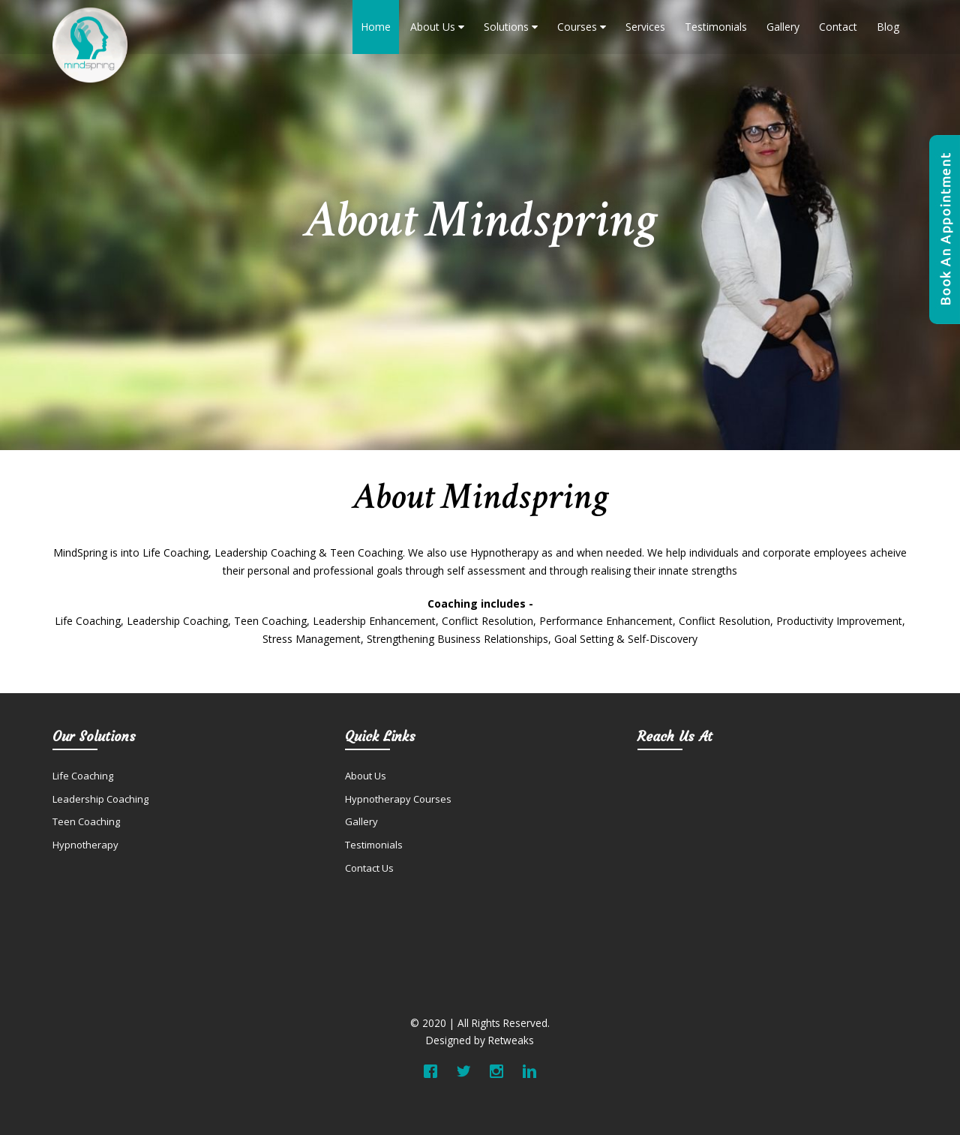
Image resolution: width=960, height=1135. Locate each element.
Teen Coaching (86, 821)
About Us (437, 27)
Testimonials (716, 27)
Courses (581, 27)
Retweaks (511, 1040)
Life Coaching (82, 775)
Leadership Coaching (100, 799)
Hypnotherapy (85, 844)
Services (645, 27)
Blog (888, 27)
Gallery (783, 27)
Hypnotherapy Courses (398, 799)
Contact (838, 27)
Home (376, 27)
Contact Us (369, 868)
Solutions (511, 27)
